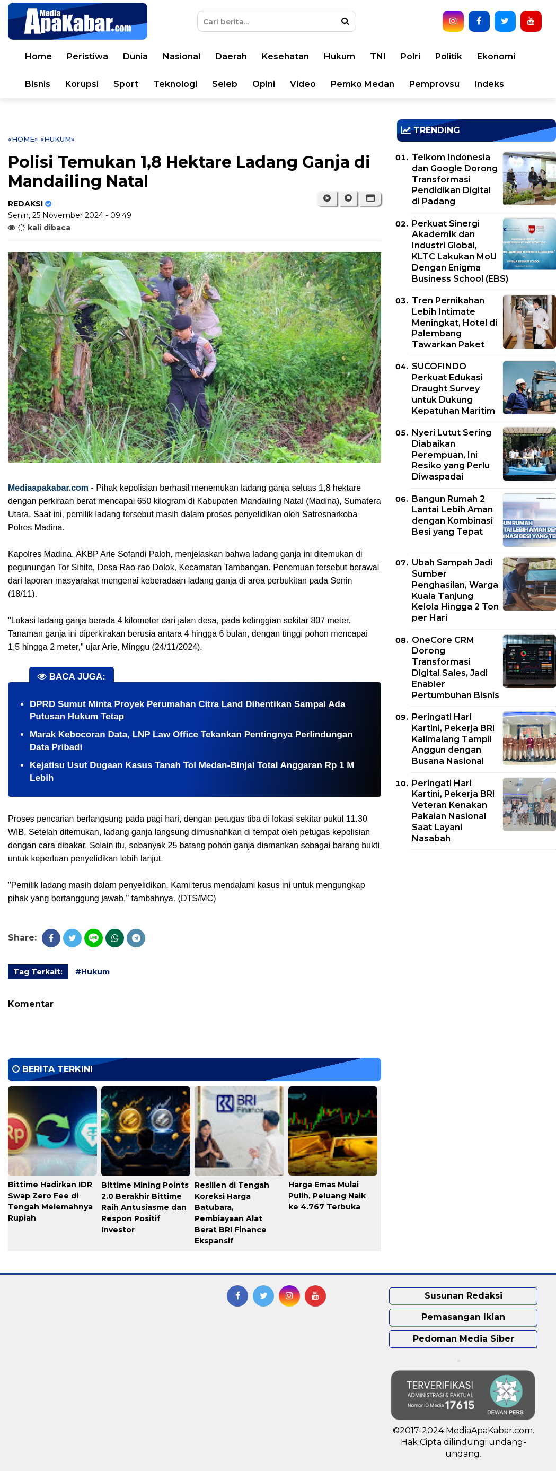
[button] (370, 198)
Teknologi (175, 84)
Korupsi (82, 84)
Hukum (339, 56)
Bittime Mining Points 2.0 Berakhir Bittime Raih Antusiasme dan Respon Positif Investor (145, 1207)
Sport (125, 84)
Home (38, 56)
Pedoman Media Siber (463, 1339)
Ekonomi (496, 56)
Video (303, 84)
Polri (410, 56)
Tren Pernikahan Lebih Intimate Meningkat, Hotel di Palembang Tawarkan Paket (454, 322)
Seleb (224, 84)
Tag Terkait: (38, 972)
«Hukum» (57, 139)
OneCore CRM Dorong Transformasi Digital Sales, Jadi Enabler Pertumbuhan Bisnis (455, 667)
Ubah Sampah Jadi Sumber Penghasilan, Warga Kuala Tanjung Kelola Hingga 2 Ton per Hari (455, 590)
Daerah (231, 56)
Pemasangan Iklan (463, 1317)
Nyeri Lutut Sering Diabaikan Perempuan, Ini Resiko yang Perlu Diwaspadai (451, 455)
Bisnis (37, 84)
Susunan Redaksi (463, 1296)
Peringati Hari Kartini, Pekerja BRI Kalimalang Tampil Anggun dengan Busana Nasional (453, 739)
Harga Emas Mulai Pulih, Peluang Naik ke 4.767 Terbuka (327, 1196)
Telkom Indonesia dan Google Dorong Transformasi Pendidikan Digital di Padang (455, 179)
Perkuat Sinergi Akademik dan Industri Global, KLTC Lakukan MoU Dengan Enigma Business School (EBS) (460, 251)
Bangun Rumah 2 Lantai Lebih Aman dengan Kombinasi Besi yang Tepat (452, 515)
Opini (263, 84)
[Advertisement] (476, 932)
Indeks (489, 84)
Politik (448, 56)
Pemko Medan (362, 84)
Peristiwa (87, 56)
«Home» (23, 139)
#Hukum (92, 972)
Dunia (135, 56)
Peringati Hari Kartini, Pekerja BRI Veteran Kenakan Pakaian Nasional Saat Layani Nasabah (453, 810)
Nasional (181, 56)
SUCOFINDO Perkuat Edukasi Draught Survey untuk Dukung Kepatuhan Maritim (453, 388)
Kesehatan (285, 56)
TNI (378, 56)
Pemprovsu (434, 84)
